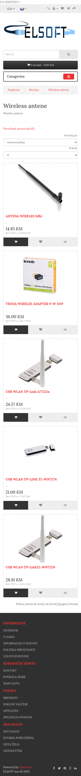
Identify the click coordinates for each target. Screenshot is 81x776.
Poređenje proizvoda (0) (18, 129)
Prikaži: (73, 148)
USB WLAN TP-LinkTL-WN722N (30, 567)
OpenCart (25, 767)
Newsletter (12, 751)
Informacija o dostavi (20, 643)
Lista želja (11, 744)
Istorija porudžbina (18, 738)
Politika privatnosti (19, 650)
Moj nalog (11, 731)
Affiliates (10, 711)
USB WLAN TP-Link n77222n (27, 392)
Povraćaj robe (14, 677)
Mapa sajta (11, 683)
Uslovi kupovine (16, 656)
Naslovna (14, 90)
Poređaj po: (71, 135)
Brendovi (10, 698)
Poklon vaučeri (15, 704)
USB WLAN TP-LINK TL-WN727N (31, 479)
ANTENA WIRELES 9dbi (24, 216)
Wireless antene (58, 90)
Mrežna (34, 90)
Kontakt (10, 670)
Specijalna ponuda (17, 717)
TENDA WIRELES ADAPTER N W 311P (34, 304)
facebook (10, 630)
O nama (8, 637)
